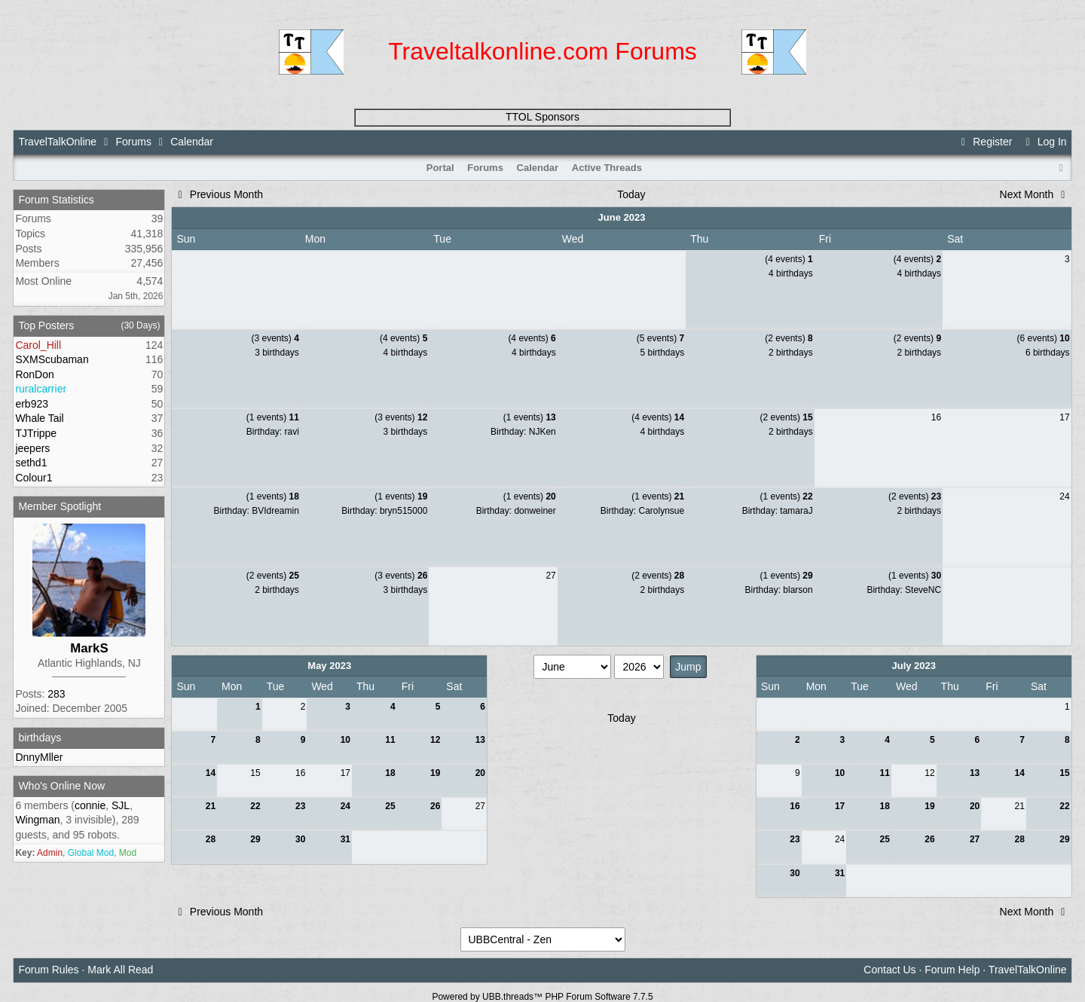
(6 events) (1043, 338)
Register (985, 142)
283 (56, 694)
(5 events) (660, 338)
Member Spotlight (59, 506)
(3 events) (274, 338)
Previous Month (218, 194)
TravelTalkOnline (57, 142)
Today (631, 194)
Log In (1043, 142)
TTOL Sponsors (542, 117)
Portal (440, 167)
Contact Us (889, 970)
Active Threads (607, 167)
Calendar (538, 167)
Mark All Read (120, 970)
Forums (133, 142)
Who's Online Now (61, 786)
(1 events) (272, 417)
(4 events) (788, 259)
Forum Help (952, 970)
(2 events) (788, 338)
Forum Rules (48, 970)
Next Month (1035, 194)
